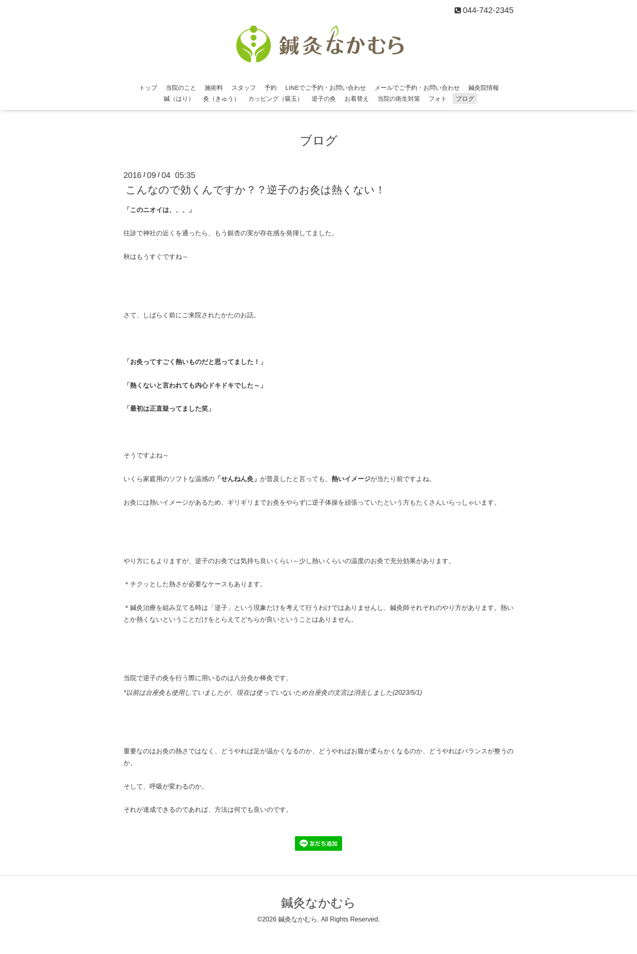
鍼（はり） (179, 98)
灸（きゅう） (221, 98)
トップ (148, 87)
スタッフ (244, 87)
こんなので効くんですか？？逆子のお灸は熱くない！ (256, 189)
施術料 (214, 87)
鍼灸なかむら (318, 902)
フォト (438, 98)
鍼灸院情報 (483, 87)
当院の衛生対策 (398, 98)
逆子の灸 (324, 98)
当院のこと (181, 87)
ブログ (465, 98)
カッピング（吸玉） (275, 98)
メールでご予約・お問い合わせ (417, 87)
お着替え (356, 98)
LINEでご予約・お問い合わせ (326, 87)
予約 (270, 87)
